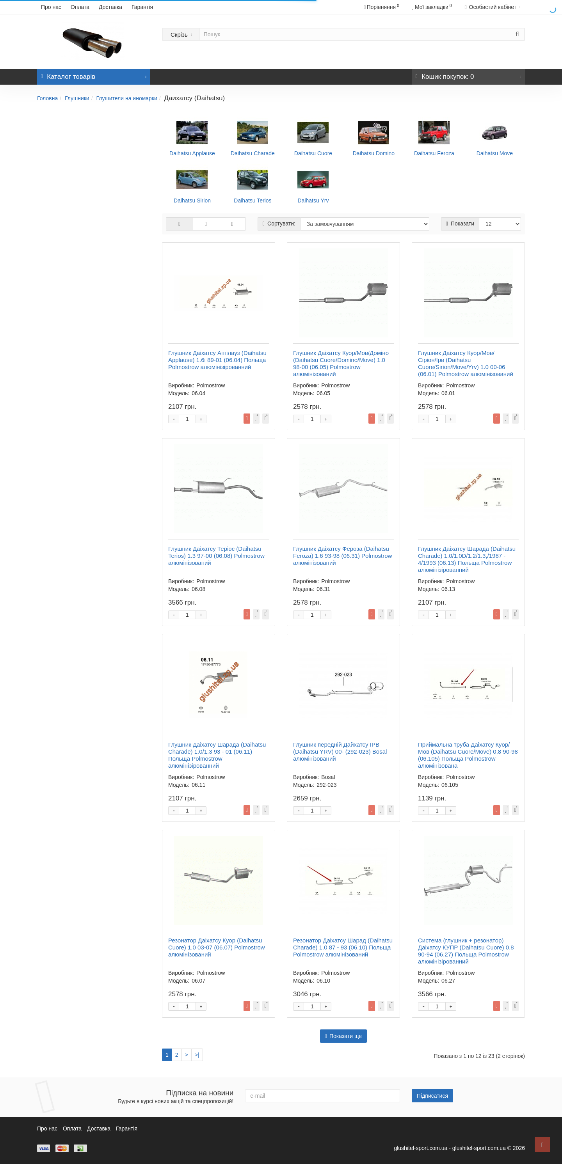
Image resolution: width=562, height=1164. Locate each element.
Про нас (51, 7)
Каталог (93, 74)
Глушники (77, 98)
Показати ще (343, 1036)
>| (197, 1055)
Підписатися (432, 1096)
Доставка (110, 7)
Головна (47, 98)
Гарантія (142, 7)
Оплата (80, 7)
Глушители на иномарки (126, 98)
